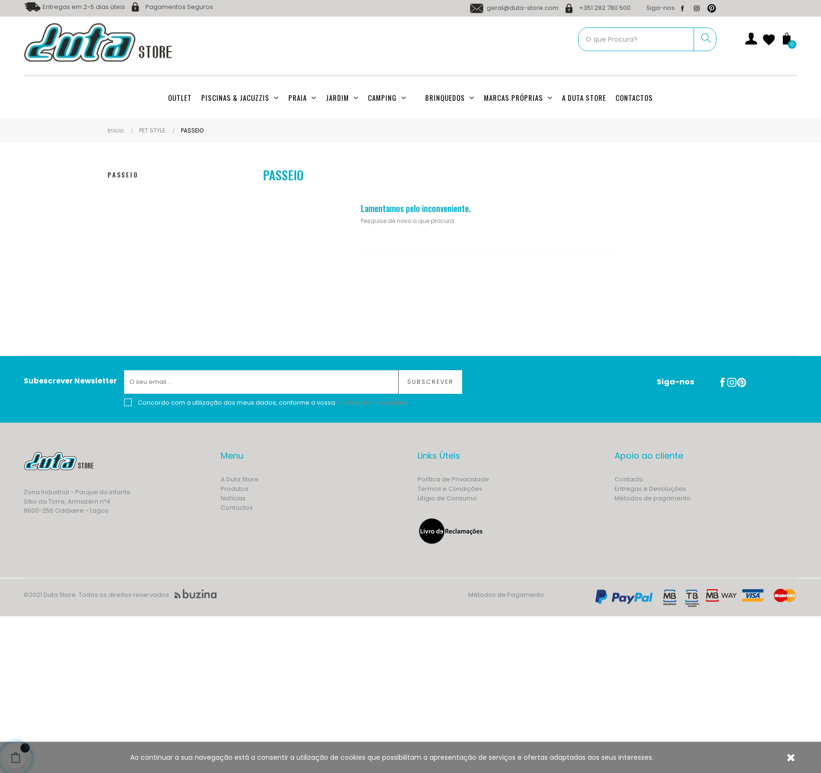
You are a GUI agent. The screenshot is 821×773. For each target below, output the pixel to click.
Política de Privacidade (453, 479)
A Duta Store (240, 479)
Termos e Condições (450, 488)
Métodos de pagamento (653, 498)
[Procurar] (488, 242)
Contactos (237, 507)
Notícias (233, 498)
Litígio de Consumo (447, 498)
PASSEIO (123, 174)
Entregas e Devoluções (650, 488)
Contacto (629, 479)
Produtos (235, 488)
